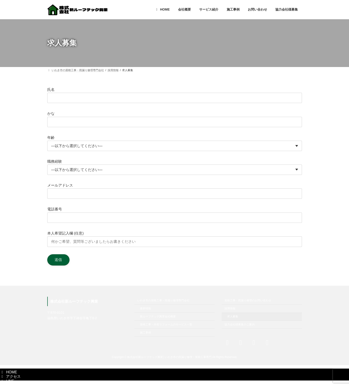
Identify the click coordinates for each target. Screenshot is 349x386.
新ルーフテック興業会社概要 (158, 316)
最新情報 (145, 308)
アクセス (10, 376)
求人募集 (232, 316)
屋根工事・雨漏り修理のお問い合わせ (247, 300)
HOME (8, 372)
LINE (7, 381)
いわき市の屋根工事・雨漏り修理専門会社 (163, 300)
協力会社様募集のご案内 (239, 324)
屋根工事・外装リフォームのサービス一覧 (166, 324)
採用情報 (229, 308)
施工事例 (145, 332)
